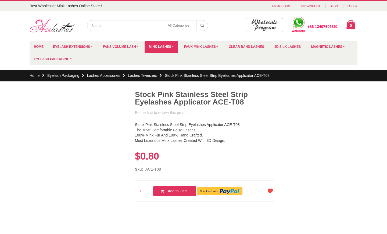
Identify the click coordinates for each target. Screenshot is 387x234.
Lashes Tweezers (143, 75)
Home (35, 75)
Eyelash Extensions (71, 47)
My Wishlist (310, 6)
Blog (334, 6)
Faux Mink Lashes (200, 47)
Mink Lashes (160, 47)
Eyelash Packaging (51, 59)
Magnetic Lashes (326, 47)
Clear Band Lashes (246, 47)
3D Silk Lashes (287, 47)
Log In (352, 6)
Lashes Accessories (103, 75)
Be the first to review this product (162, 112)
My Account (282, 6)
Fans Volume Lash (119, 47)
